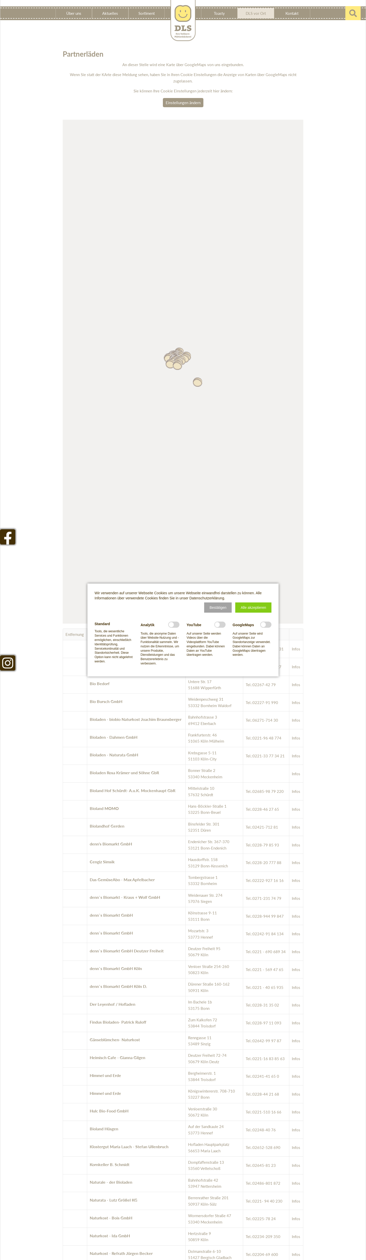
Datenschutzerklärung (206, 598)
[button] (218, 607)
